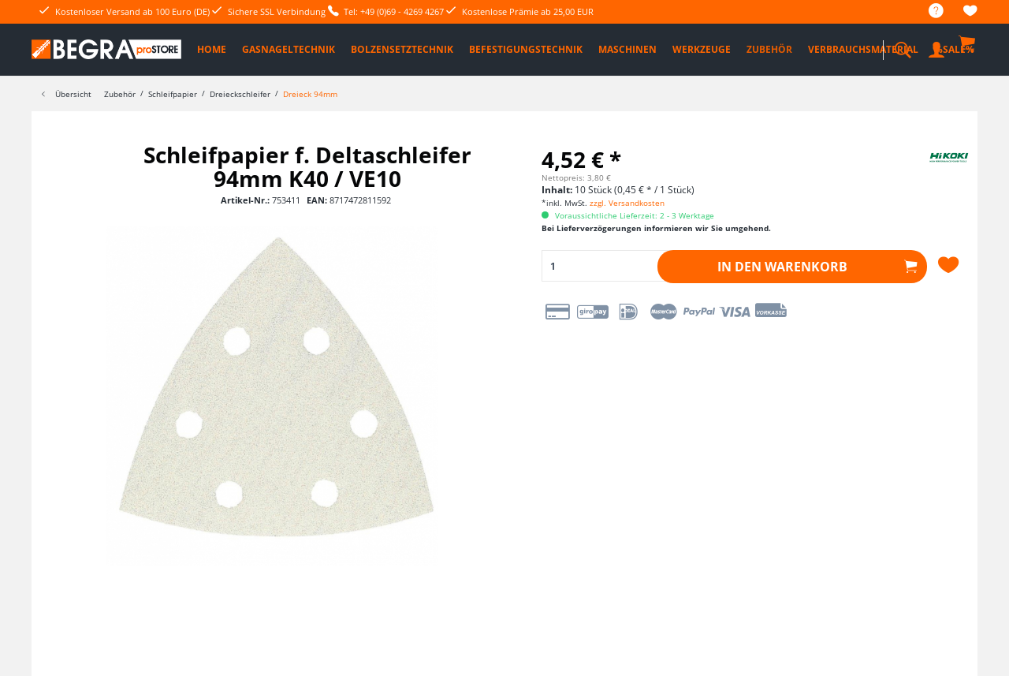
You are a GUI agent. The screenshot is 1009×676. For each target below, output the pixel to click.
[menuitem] (928, 11)
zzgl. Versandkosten (627, 202)
